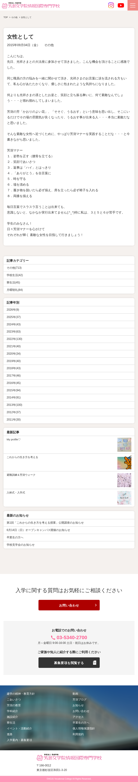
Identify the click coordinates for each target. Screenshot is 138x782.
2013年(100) (14, 404)
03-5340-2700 (72, 637)
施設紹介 (12, 716)
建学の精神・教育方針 (21, 693)
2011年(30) (14, 419)
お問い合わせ (69, 605)
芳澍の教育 (14, 705)
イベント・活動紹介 (19, 728)
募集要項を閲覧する (69, 663)
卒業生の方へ (81, 722)
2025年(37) (14, 317)
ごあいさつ (14, 699)
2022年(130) (14, 338)
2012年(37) (14, 412)
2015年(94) (14, 390)
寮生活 (11, 722)
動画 (75, 693)
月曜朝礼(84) (15, 289)
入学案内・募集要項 (19, 740)
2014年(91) (14, 397)
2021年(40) (14, 346)
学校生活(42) (15, 275)
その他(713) (14, 267)
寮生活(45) (13, 282)
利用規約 (78, 734)
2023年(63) (14, 331)
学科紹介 (12, 711)
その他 (49, 45)
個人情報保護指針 (84, 728)
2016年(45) (14, 382)
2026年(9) (13, 309)
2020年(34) (14, 353)
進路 (9, 734)
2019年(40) (14, 360)
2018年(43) (14, 368)
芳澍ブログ (80, 699)
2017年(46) (14, 375)
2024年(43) (14, 324)
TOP (5, 17)
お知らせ (78, 705)
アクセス (78, 716)
